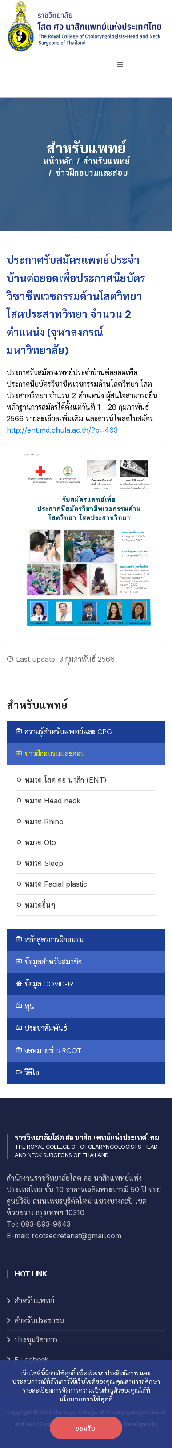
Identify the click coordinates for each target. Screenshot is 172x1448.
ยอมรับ (85, 1428)
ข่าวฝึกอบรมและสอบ (50, 754)
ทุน (25, 1006)
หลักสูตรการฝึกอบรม (50, 939)
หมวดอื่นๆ (36, 904)
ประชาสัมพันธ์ (41, 1028)
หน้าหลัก (58, 161)
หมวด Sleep (39, 863)
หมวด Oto (36, 842)
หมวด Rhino (40, 821)
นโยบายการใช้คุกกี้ (86, 1399)
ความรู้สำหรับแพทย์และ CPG (64, 732)
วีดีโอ (27, 1072)
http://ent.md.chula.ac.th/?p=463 (62, 430)
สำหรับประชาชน (39, 1320)
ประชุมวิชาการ (36, 1340)
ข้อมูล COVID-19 (44, 984)
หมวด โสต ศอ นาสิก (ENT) (61, 779)
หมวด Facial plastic (51, 884)
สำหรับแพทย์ (106, 161)
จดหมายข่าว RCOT (49, 1050)
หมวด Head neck (48, 800)
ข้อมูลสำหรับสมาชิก (49, 962)
